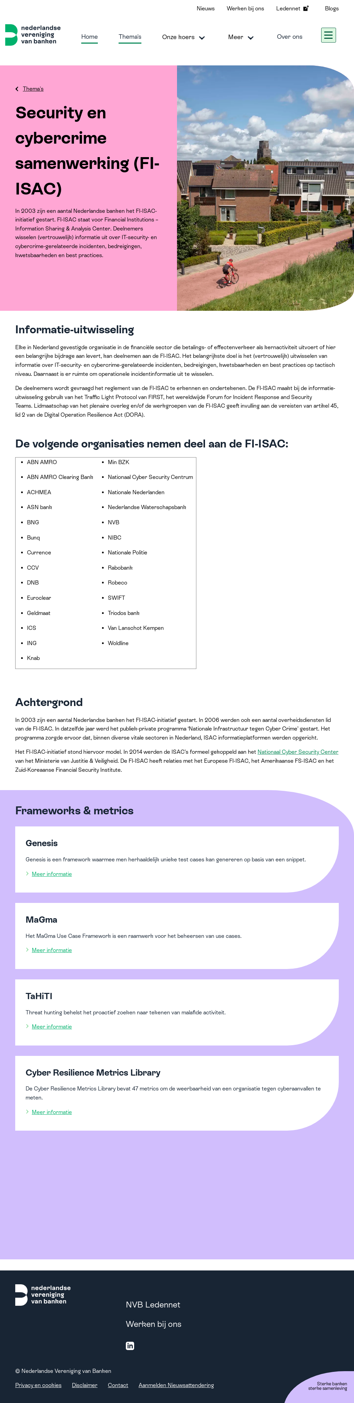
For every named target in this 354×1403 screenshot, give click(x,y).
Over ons (289, 36)
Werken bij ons (245, 8)
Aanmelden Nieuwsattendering (176, 1385)
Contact (118, 1385)
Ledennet (293, 8)
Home (89, 36)
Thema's (130, 36)
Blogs (332, 8)
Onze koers (184, 37)
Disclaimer (84, 1385)
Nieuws (206, 8)
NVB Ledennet (153, 1304)
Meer (242, 37)
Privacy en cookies (38, 1385)
